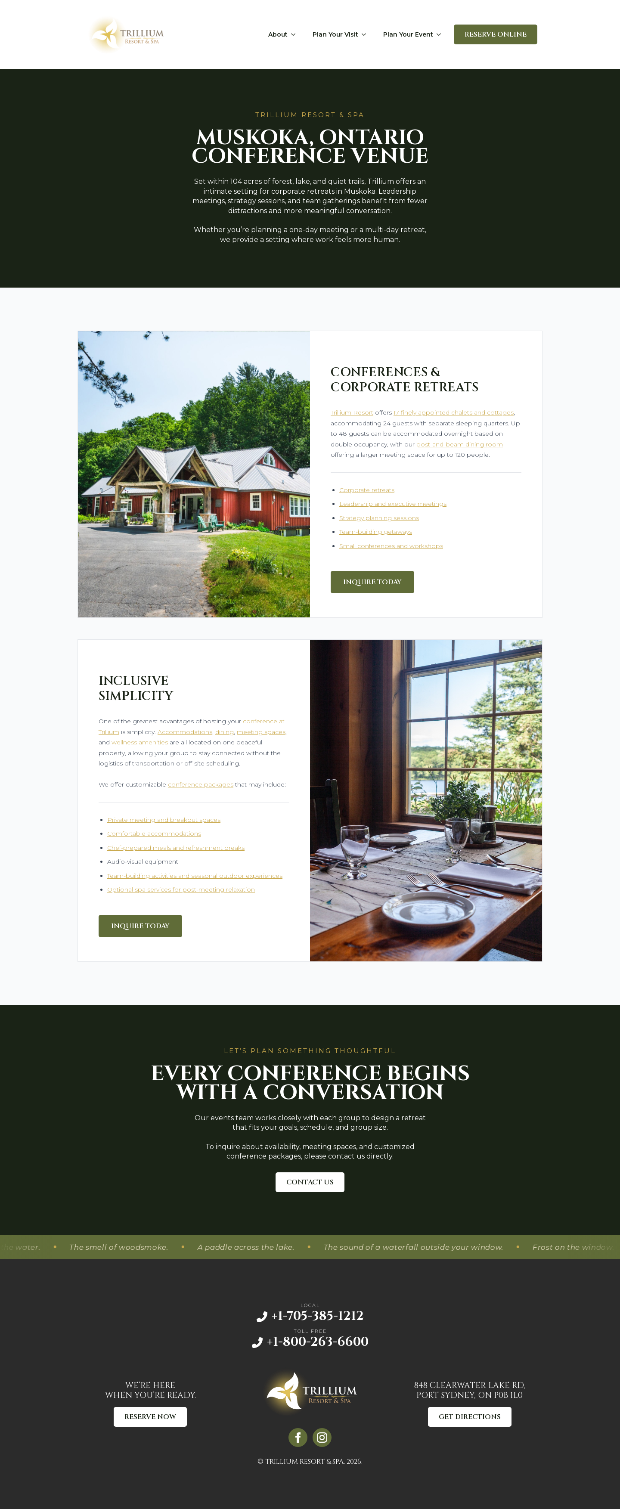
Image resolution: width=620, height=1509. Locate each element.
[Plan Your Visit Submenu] (366, 34)
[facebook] (297, 1437)
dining (224, 732)
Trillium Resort (352, 412)
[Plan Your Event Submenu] (441, 34)
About (278, 34)
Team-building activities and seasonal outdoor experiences (194, 876)
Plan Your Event (408, 34)
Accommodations (185, 732)
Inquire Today (372, 582)
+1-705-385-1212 (318, 1316)
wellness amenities (140, 742)
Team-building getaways (375, 532)
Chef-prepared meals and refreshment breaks (176, 848)
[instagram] (322, 1437)
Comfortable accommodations (154, 833)
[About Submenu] (296, 34)
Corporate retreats (366, 490)
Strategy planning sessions (379, 518)
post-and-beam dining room (459, 444)
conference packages (200, 784)
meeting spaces (261, 732)
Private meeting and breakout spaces (163, 820)
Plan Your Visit (335, 34)
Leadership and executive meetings (392, 504)
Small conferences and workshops (391, 546)
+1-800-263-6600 (318, 1342)
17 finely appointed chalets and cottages (454, 412)
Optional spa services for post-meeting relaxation (181, 889)
